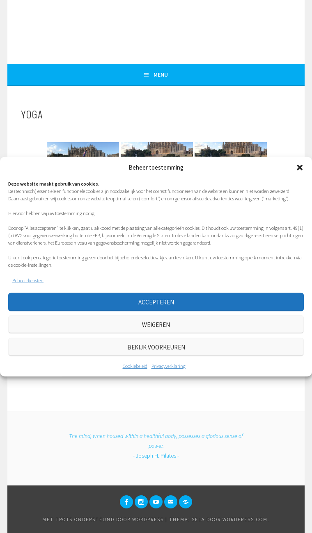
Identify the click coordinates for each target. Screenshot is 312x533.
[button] (300, 167)
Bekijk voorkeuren (156, 347)
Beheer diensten (28, 280)
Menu (161, 74)
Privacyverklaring (168, 366)
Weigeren (156, 324)
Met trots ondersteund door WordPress (103, 519)
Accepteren (156, 302)
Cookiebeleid (135, 366)
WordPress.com (245, 519)
